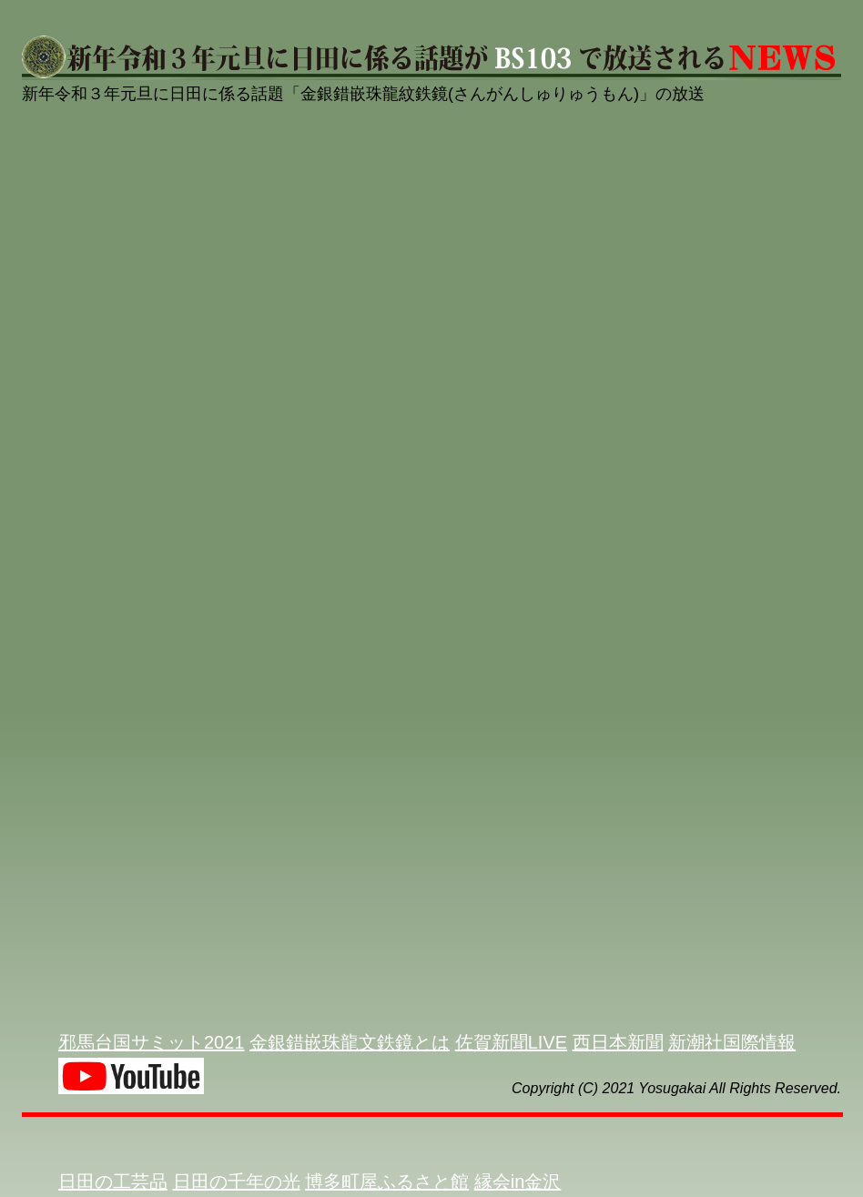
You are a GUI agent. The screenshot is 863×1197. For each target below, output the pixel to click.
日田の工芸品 (113, 1182)
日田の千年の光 (236, 1182)
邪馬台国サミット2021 (151, 1042)
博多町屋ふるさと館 (387, 1182)
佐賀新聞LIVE (511, 1042)
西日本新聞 (618, 1042)
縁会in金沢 (518, 1182)
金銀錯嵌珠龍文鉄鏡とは (349, 1042)
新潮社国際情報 (732, 1042)
